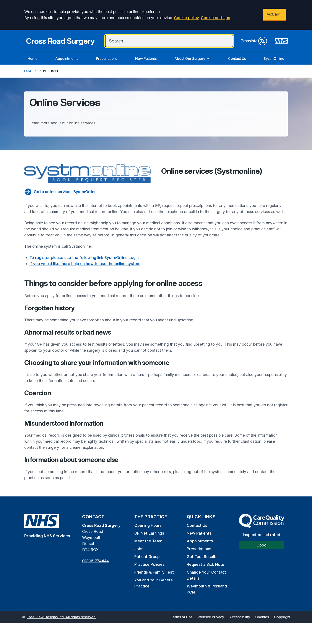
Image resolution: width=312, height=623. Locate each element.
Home (32, 58)
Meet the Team (148, 541)
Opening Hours (148, 525)
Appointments (66, 58)
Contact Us (237, 58)
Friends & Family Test (154, 572)
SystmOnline (274, 58)
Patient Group (147, 556)
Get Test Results (202, 556)
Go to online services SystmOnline (60, 192)
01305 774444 (95, 561)
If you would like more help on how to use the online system (84, 263)
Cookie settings (215, 17)
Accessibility (239, 617)
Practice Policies (149, 564)
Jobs (138, 549)
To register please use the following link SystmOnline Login (84, 257)
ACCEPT (274, 14)
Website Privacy (211, 617)
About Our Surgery (192, 58)
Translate (254, 41)
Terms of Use (181, 617)
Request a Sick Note (205, 564)
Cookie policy (186, 17)
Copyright (282, 617)
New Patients (146, 58)
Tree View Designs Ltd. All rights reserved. (61, 617)
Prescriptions (106, 58)
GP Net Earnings (149, 533)
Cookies (262, 617)
